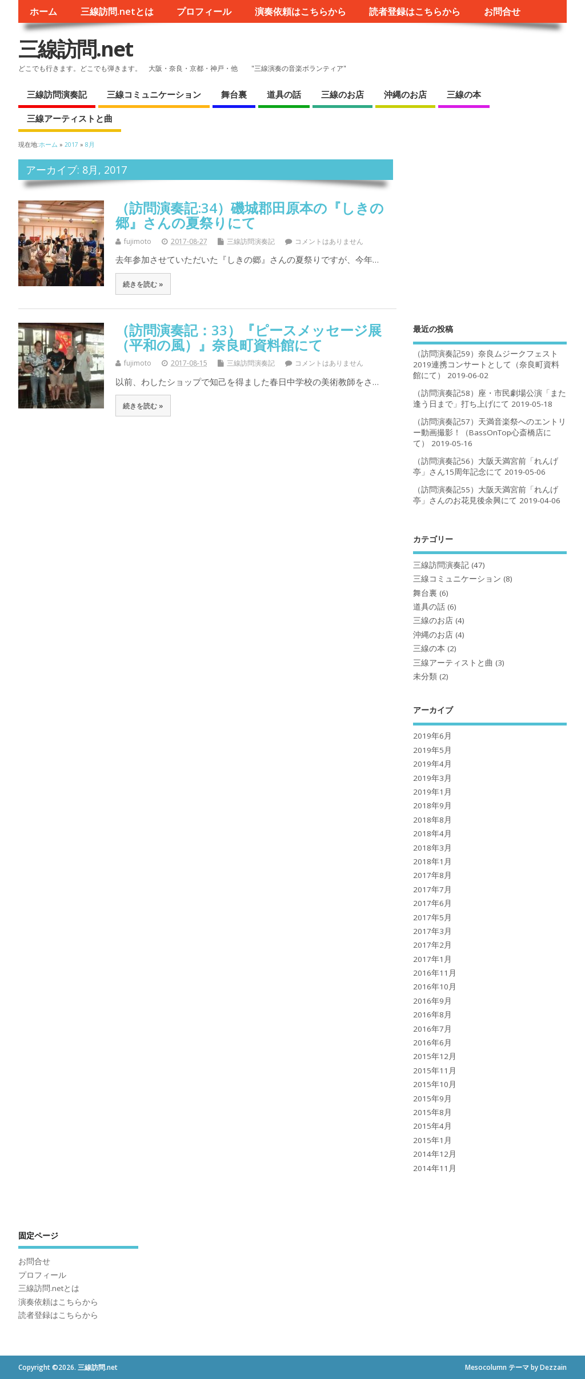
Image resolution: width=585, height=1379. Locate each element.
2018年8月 (432, 820)
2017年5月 (432, 917)
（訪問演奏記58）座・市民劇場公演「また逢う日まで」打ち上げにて (489, 398)
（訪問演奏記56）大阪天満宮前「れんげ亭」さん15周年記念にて (485, 466)
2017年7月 (432, 889)
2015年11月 (434, 1070)
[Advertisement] (490, 230)
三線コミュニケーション (154, 94)
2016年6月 (432, 1042)
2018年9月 (432, 805)
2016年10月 (434, 986)
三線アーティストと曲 (70, 118)
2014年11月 (434, 1168)
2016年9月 (432, 1001)
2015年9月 (432, 1098)
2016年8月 (432, 1014)
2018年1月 (432, 861)
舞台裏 (234, 94)
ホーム (43, 11)
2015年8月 (432, 1112)
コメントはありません (329, 241)
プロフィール (204, 11)
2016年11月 (434, 973)
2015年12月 (434, 1056)
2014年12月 (434, 1154)
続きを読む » (143, 283)
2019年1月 (432, 792)
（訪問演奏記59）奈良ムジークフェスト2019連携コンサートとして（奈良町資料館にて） (486, 364)
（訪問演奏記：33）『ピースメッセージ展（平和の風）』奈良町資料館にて (248, 337)
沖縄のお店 (405, 94)
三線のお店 (342, 94)
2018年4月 (432, 833)
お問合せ (502, 11)
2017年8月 (432, 875)
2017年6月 (432, 903)
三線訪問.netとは (117, 11)
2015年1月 (432, 1140)
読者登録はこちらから (414, 11)
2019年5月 (432, 750)
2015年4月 (432, 1126)
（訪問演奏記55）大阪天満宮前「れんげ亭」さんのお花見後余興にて (485, 495)
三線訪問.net (75, 49)
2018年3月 (432, 848)
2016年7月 (432, 1029)
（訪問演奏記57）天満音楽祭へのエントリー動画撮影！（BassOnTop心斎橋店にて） (489, 432)
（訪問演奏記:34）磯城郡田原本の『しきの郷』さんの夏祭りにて (249, 215)
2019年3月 (432, 778)
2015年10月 (434, 1084)
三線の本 (464, 94)
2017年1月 (432, 959)
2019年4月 (432, 764)
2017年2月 (432, 945)
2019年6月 (432, 736)
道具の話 (284, 94)
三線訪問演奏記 (57, 94)
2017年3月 (432, 931)
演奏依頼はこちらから (300, 11)
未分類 (425, 676)
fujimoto (137, 241)
